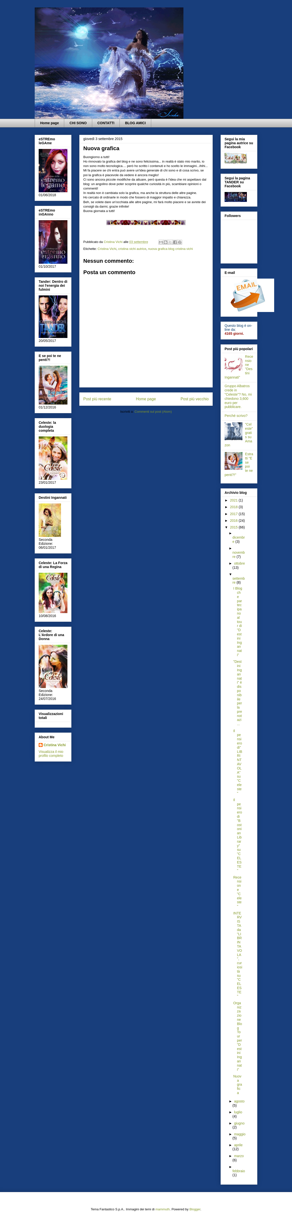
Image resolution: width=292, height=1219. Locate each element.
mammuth (162, 1209)
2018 (234, 507)
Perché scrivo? (236, 416)
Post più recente (97, 399)
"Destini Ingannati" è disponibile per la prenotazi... (237, 693)
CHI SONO (78, 123)
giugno (239, 1123)
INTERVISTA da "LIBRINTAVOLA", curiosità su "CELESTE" (237, 954)
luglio (238, 1112)
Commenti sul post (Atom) (153, 411)
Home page (49, 123)
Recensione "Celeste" (237, 891)
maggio (239, 1134)
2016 (234, 521)
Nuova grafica (237, 1084)
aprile (238, 1145)
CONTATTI (106, 123)
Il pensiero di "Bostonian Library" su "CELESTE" (237, 835)
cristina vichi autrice (132, 249)
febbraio (239, 1171)
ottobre (239, 563)
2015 (234, 527)
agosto (239, 1101)
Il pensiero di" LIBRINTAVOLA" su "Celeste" (237, 762)
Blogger (194, 1209)
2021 (234, 500)
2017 (234, 514)
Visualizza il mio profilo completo (51, 754)
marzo (239, 1156)
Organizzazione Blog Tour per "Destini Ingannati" (237, 1036)
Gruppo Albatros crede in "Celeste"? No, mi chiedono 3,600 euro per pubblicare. (238, 396)
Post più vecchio (194, 399)
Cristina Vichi (107, 249)
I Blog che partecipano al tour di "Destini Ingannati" (237, 621)
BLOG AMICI (135, 123)
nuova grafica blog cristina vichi (170, 249)
